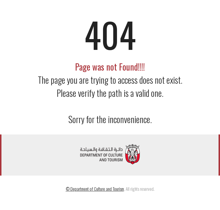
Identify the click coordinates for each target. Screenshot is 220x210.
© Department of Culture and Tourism (95, 189)
